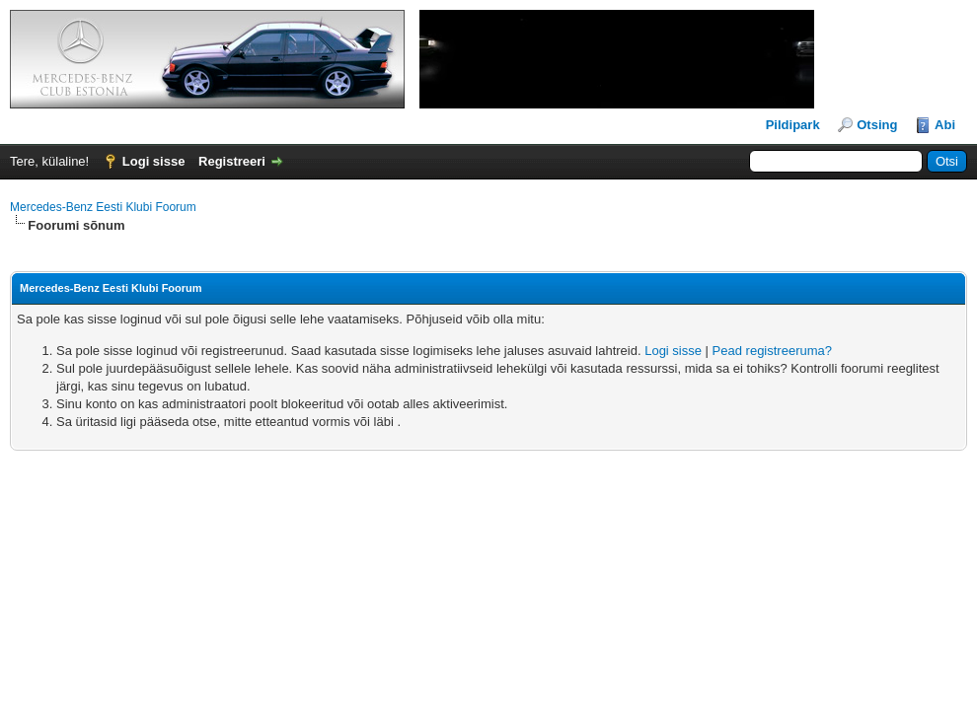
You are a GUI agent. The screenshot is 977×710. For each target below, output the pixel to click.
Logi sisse (154, 161)
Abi (945, 124)
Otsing (877, 124)
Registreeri (231, 161)
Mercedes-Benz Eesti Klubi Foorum (103, 207)
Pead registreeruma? (772, 350)
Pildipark (793, 124)
